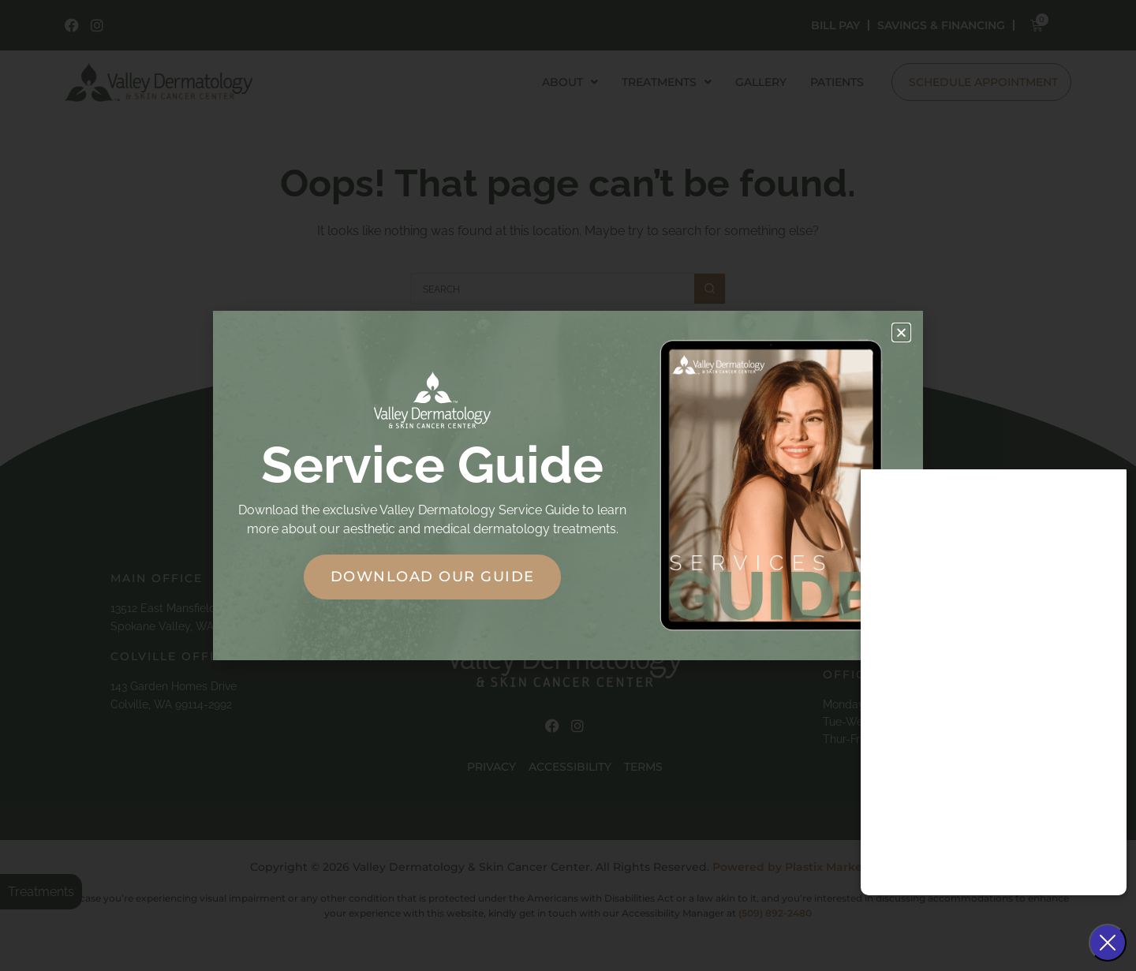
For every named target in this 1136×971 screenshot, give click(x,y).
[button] (901, 332)
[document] (568, 485)
